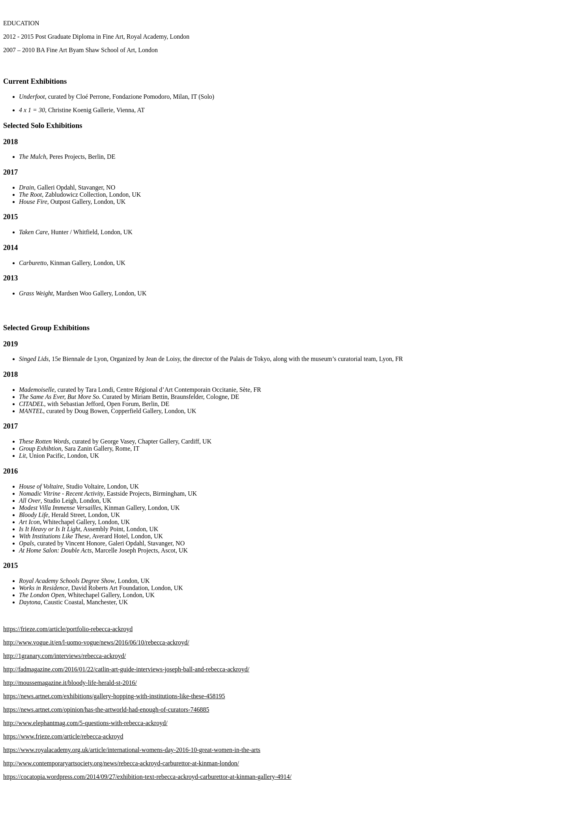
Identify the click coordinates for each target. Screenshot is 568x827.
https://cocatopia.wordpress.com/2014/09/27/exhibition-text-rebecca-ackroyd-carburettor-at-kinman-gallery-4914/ (147, 776)
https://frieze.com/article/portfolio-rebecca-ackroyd (68, 629)
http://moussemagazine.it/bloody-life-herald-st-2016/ (70, 682)
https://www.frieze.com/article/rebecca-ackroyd (63, 736)
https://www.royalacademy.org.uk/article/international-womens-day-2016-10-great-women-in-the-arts (131, 749)
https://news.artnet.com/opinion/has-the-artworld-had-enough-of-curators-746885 (106, 709)
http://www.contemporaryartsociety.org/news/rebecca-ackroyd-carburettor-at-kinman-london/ (121, 763)
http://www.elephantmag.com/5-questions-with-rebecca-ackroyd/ (85, 723)
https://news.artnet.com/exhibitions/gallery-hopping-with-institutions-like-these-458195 (114, 696)
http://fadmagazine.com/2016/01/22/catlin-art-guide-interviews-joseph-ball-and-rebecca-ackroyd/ (126, 669)
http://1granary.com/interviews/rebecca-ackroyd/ (64, 655)
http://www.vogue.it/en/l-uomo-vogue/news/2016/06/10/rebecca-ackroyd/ (96, 642)
